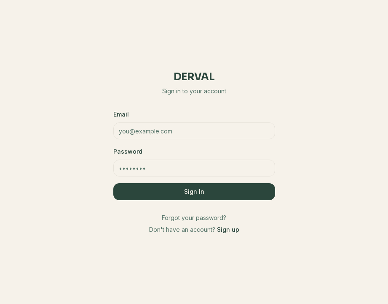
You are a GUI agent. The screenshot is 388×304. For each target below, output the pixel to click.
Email (121, 114)
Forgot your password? (194, 217)
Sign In (194, 191)
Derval (194, 77)
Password (127, 151)
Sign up (228, 229)
